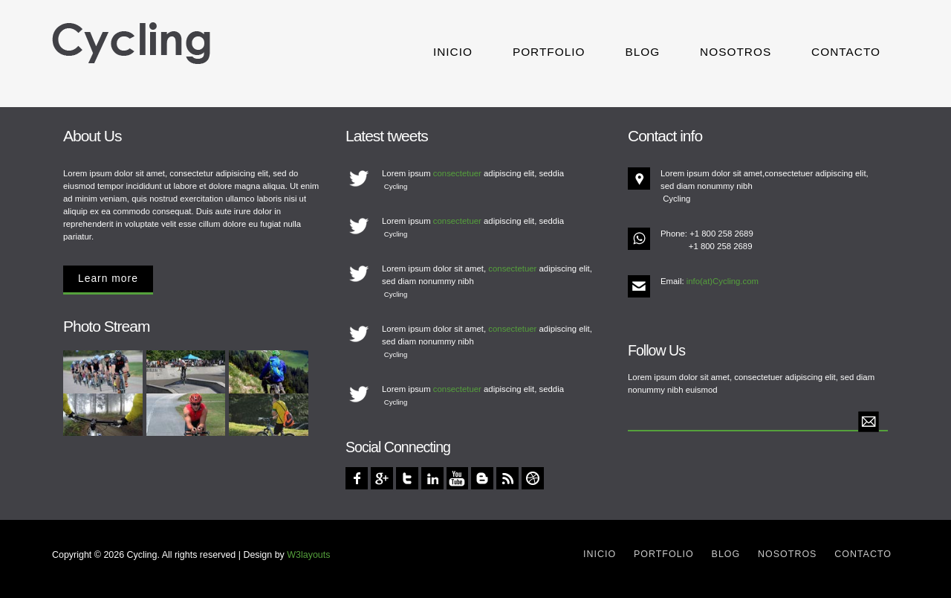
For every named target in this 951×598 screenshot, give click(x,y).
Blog (642, 51)
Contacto (845, 51)
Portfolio (549, 51)
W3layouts (308, 555)
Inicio (453, 51)
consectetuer (457, 173)
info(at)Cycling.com (723, 281)
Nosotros (735, 51)
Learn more (108, 278)
